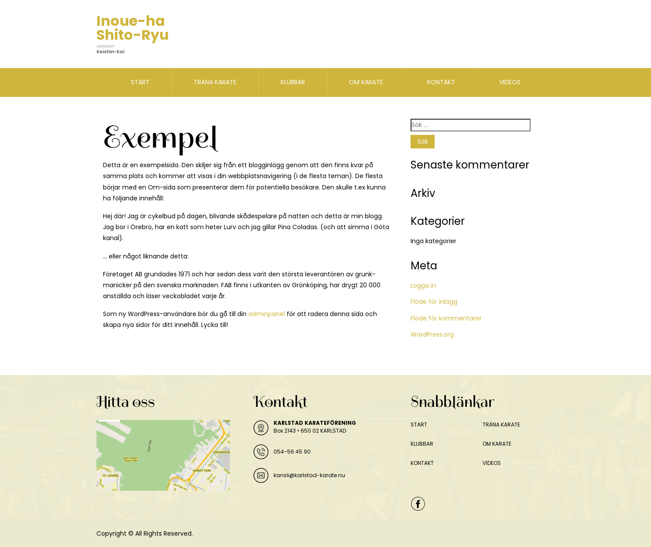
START (140, 82)
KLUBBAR (293, 82)
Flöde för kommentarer (446, 318)
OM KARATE (366, 82)
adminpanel (266, 314)
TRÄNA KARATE (215, 82)
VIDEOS (510, 82)
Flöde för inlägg (434, 301)
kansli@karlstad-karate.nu (309, 475)
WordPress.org (432, 334)
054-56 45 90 (292, 451)
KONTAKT (441, 82)
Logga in (423, 285)
